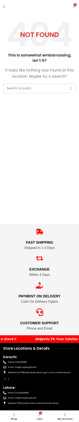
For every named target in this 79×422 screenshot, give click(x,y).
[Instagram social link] (8, 379)
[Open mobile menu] (4, 6)
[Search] (39, 88)
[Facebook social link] (5, 379)
